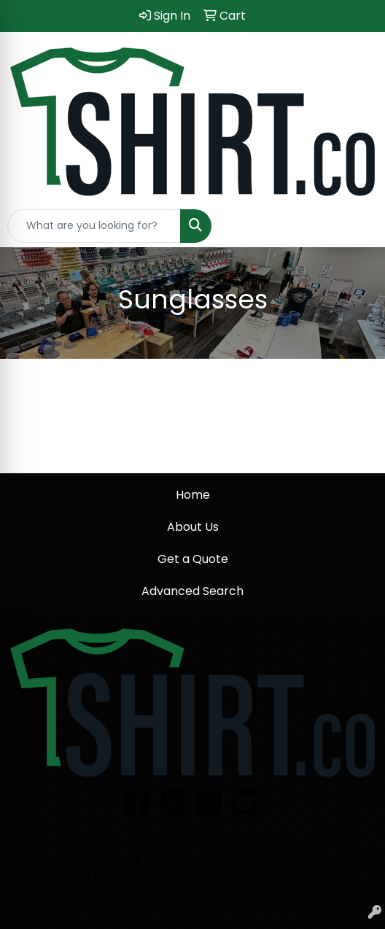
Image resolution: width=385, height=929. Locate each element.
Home (193, 494)
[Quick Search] (94, 226)
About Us (193, 526)
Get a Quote (193, 559)
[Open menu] (355, 226)
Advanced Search (192, 591)
